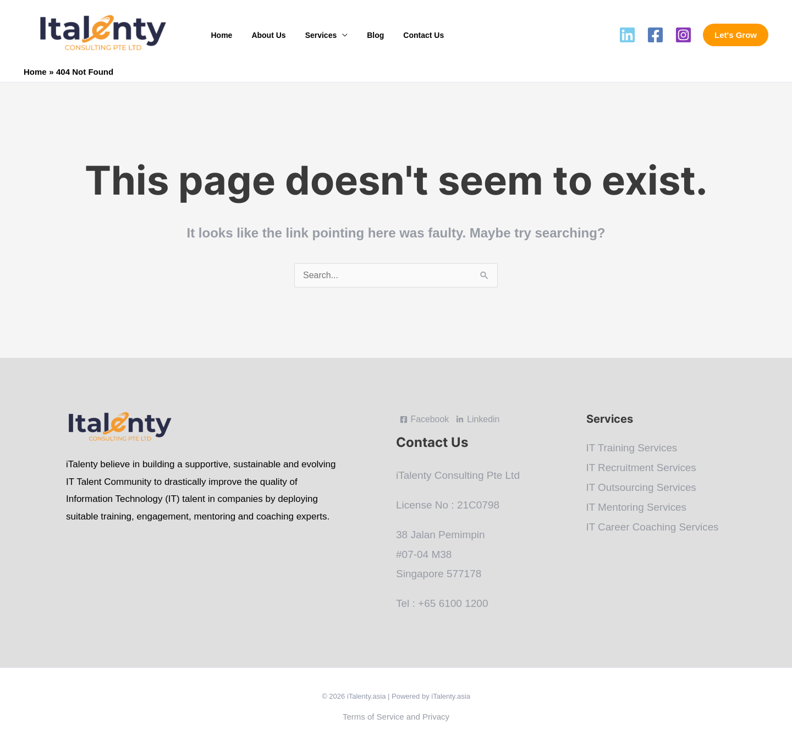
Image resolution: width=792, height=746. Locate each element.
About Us (263, 35)
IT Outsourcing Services (641, 487)
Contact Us (406, 35)
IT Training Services (632, 448)
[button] (735, 35)
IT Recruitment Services (641, 467)
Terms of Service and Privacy (396, 716)
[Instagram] (683, 34)
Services (311, 35)
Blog (362, 35)
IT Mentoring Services (637, 506)
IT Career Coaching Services (653, 525)
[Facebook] (655, 34)
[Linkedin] (627, 34)
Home (219, 35)
